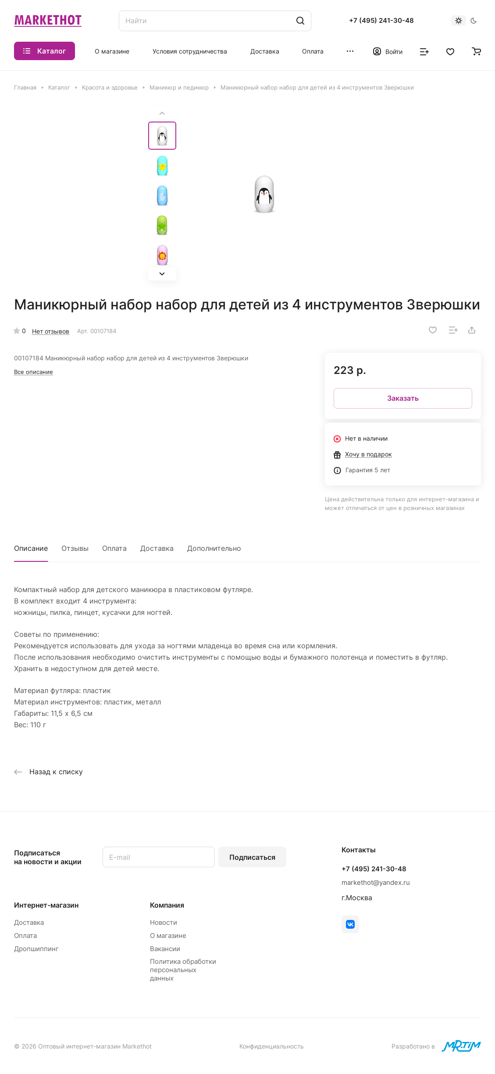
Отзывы (75, 548)
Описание (31, 548)
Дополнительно (214, 548)
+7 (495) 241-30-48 (381, 21)
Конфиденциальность (271, 1046)
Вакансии (165, 949)
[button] (162, 273)
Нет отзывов (50, 331)
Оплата (114, 548)
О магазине (168, 935)
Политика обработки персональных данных (183, 969)
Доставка (157, 548)
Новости (163, 922)
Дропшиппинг (36, 949)
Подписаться (252, 857)
